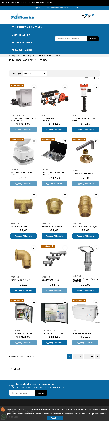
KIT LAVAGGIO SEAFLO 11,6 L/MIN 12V (53, 119)
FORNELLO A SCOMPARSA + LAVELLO (53, 173)
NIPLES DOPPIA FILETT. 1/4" (84, 227)
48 (92, 356)
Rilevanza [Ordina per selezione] (35, 73)
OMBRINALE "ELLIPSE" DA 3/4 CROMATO (85, 280)
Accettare (55, 418)
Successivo (97, 356)
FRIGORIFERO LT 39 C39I (52, 333)
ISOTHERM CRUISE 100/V (21, 333)
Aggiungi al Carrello (23, 129)
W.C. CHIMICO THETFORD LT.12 (21, 173)
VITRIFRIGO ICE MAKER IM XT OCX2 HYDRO (23, 119)
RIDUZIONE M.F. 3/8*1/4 (52, 227)
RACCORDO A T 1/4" (18, 227)
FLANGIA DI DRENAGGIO (82, 173)
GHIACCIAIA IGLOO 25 (82, 333)
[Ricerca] (77, 38)
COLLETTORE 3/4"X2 (50, 280)
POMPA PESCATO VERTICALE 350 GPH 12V (85, 119)
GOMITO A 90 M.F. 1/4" (20, 280)
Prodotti (15, 369)
